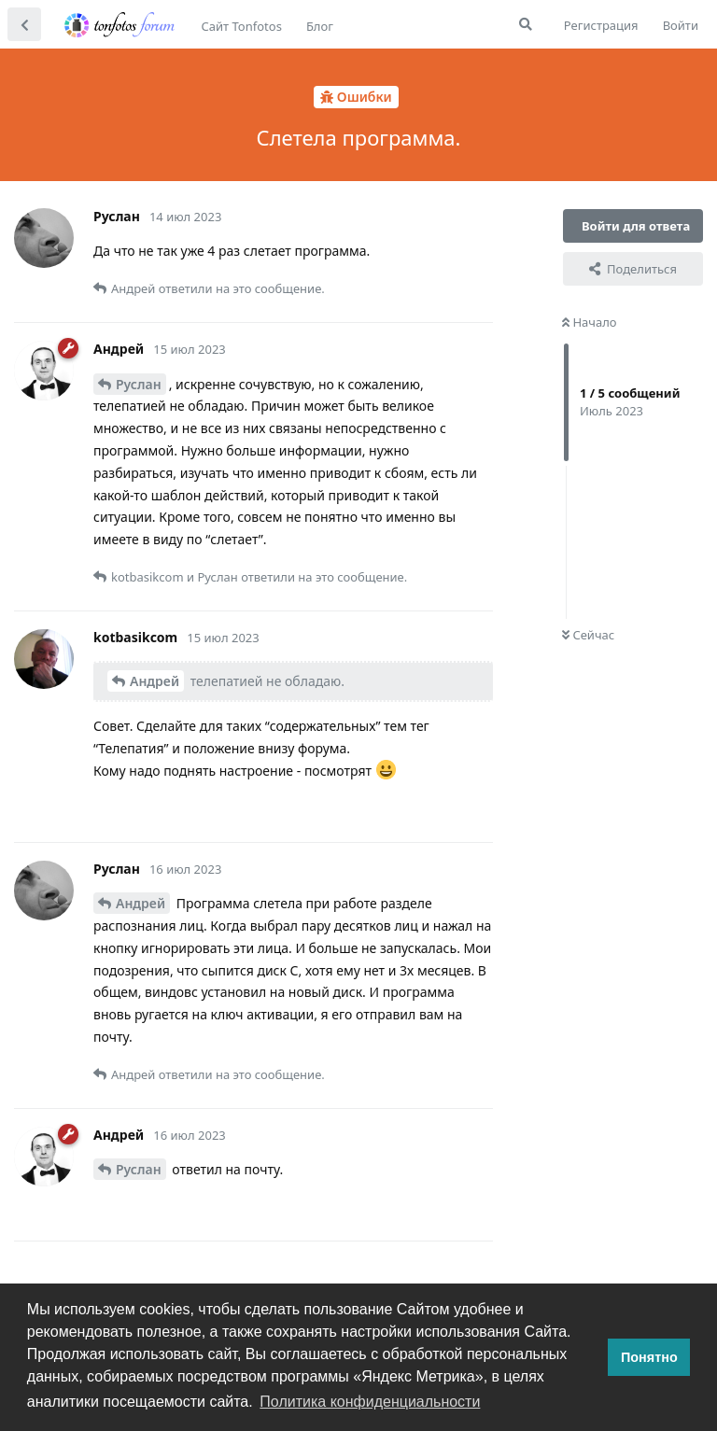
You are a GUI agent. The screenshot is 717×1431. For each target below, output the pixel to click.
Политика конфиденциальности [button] (370, 1402)
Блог (319, 26)
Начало (589, 322)
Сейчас (588, 634)
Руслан (139, 384)
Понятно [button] (649, 1357)
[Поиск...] (525, 24)
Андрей (154, 681)
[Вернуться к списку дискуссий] (24, 24)
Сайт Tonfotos (242, 26)
